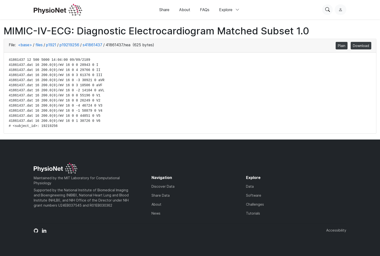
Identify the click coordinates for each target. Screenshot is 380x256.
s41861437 (92, 44)
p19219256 (69, 44)
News (155, 213)
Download (361, 46)
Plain (341, 46)
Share (164, 9)
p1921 (51, 44)
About (184, 9)
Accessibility (336, 230)
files (39, 44)
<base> (25, 44)
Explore (229, 9)
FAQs (204, 9)
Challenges (255, 204)
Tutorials (253, 213)
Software (253, 195)
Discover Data (162, 186)
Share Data (160, 195)
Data (250, 186)
